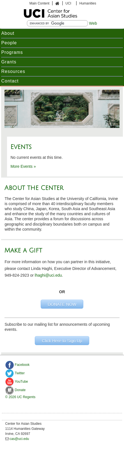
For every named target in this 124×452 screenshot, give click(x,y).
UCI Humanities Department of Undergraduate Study (62, 13)
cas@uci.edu (19, 439)
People (9, 42)
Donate (15, 390)
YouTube (16, 382)
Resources (13, 71)
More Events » (23, 166)
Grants (8, 61)
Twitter (15, 373)
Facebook (17, 365)
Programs (12, 52)
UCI (68, 3)
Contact (10, 81)
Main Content (39, 3)
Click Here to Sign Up (62, 340)
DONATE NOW (62, 304)
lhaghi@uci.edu (48, 275)
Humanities (87, 3)
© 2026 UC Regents (20, 397)
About (7, 33)
